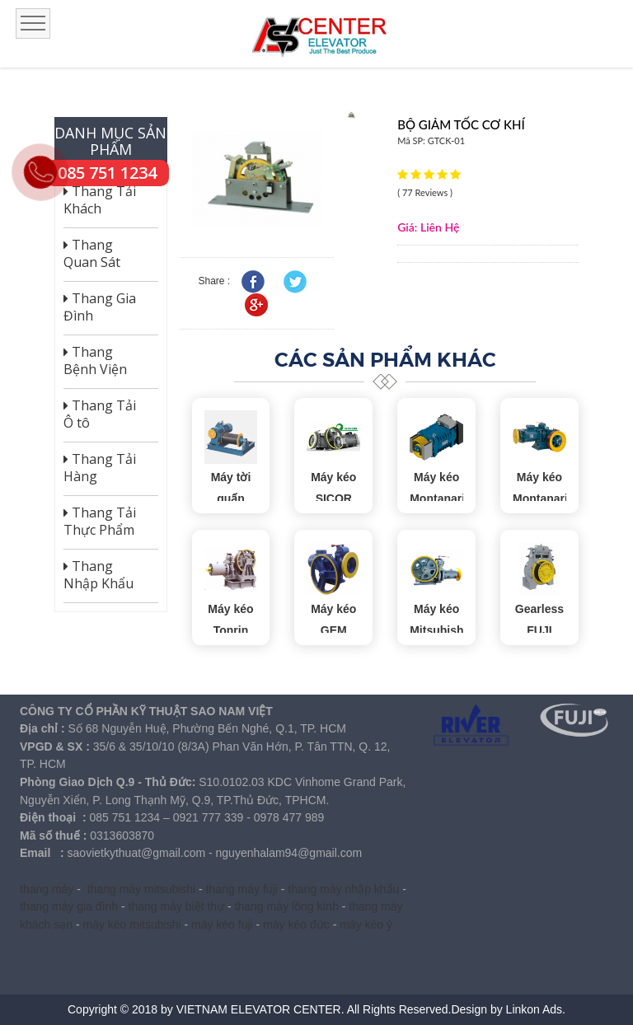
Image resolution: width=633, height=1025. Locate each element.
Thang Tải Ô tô (99, 414)
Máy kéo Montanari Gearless (437, 498)
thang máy (46, 889)
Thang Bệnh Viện (95, 361)
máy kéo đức (296, 924)
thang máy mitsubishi (141, 889)
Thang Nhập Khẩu (98, 575)
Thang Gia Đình (99, 307)
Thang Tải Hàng (99, 468)
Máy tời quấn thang (231, 498)
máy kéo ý (366, 924)
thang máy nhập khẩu (343, 889)
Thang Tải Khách (99, 200)
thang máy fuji (242, 889)
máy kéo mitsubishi (132, 924)
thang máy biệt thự (177, 906)
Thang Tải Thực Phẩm (99, 521)
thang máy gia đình (69, 906)
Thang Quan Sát (91, 254)
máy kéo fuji (222, 924)
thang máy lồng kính (287, 906)
